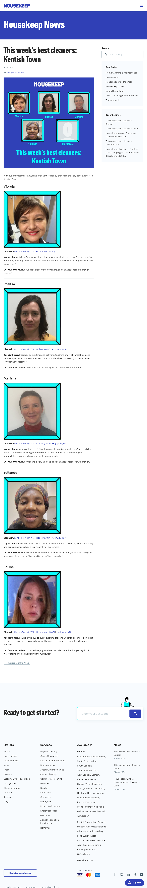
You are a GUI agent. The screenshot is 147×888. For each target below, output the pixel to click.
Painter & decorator (50, 806)
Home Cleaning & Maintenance (121, 72)
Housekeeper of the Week (17, 663)
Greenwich (98, 788)
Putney (80, 802)
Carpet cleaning (48, 774)
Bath (91, 831)
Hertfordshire (97, 840)
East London (83, 756)
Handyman (45, 801)
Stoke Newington (86, 806)
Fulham (88, 788)
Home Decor (112, 77)
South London (84, 765)
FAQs (6, 801)
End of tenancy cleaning (52, 760)
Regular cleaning (48, 751)
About (7, 751)
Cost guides (10, 783)
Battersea (82, 779)
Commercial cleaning (51, 778)
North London (98, 756)
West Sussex (83, 844)
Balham (95, 774)
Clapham (96, 783)
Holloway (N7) (43, 349)
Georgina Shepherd (15, 72)
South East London (87, 761)
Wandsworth (98, 811)
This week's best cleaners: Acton (122, 128)
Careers (8, 774)
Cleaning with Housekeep (17, 778)
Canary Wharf (84, 783)
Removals (45, 827)
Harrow (91, 793)
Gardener (45, 815)
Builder (44, 787)
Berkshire (96, 844)
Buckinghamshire (86, 849)
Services (46, 745)
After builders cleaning (52, 769)
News (6, 765)
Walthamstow (84, 811)
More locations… (86, 860)
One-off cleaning (49, 756)
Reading (99, 831)
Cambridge (91, 822)
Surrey (86, 835)
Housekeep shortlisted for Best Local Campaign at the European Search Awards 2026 (122, 152)
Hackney (81, 793)
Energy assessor (48, 810)
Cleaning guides (12, 787)
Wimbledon (83, 815)
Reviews (8, 797)
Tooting (100, 806)
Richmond (90, 802)
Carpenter (45, 797)
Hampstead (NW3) (45, 251)
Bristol (80, 822)
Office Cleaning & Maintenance (122, 95)
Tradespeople (113, 100)
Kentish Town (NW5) (24, 251)
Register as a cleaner (20, 872)
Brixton (92, 779)
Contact (8, 792)
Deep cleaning (47, 765)
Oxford (101, 822)
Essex (93, 835)
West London (84, 774)
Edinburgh (82, 831)
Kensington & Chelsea (88, 797)
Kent (79, 835)
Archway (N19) (59, 349)
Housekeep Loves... (116, 86)
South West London (87, 770)
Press (6, 769)
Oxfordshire (83, 854)
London (81, 751)
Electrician (45, 792)
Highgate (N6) (59, 443)
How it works (10, 756)
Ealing (80, 788)
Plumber (44, 783)
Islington (100, 793)
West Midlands (98, 826)
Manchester (83, 826)
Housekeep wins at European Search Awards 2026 (127, 782)
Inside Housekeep (115, 90)
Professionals (11, 760)
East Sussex (83, 840)
